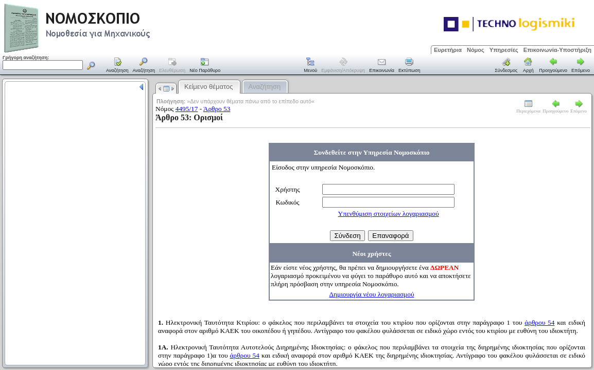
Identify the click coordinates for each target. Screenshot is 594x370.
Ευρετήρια (448, 50)
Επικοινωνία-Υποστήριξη (557, 50)
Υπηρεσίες (504, 50)
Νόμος (475, 50)
